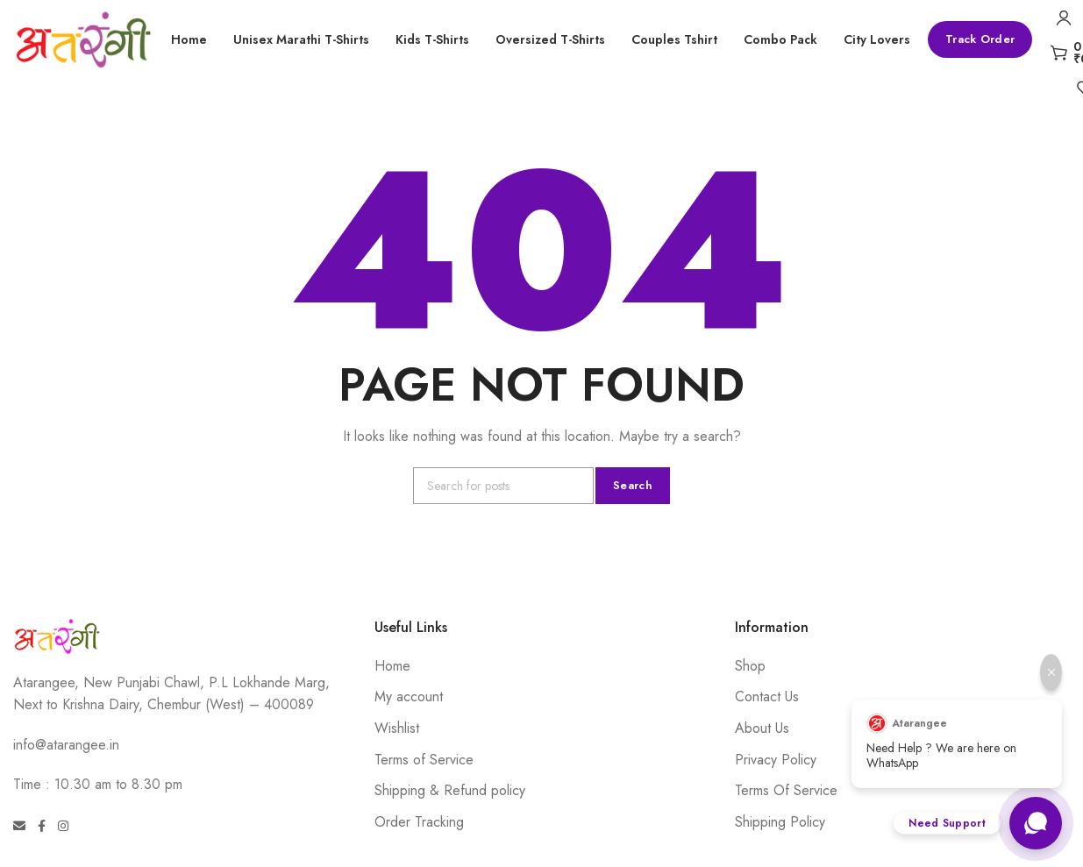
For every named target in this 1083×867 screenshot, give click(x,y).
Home (392, 666)
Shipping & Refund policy (449, 790)
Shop (750, 666)
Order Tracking (419, 822)
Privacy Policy (775, 760)
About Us (762, 728)
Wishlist (396, 728)
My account (408, 696)
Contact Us (767, 696)
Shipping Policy (780, 822)
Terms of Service (424, 760)
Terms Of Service (786, 790)
